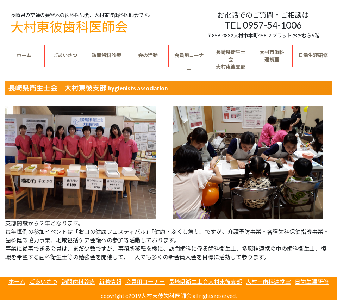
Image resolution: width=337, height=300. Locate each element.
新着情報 (110, 281)
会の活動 (148, 55)
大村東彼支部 (230, 58)
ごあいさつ (65, 55)
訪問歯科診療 (106, 55)
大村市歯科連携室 (268, 281)
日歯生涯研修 (313, 55)
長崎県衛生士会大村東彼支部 (205, 281)
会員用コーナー (189, 59)
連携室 (272, 55)
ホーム (24, 55)
